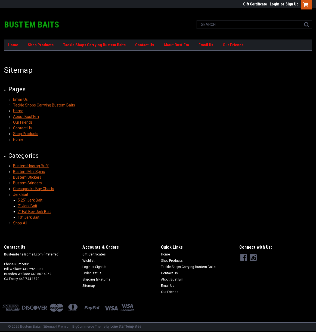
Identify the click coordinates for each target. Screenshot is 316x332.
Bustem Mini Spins (29, 171)
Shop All (20, 223)
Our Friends (233, 44)
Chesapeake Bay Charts (33, 189)
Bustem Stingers (27, 183)
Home (13, 44)
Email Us (206, 44)
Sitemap (88, 286)
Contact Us (144, 44)
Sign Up (292, 4)
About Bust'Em (176, 44)
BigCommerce (83, 326)
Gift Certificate (255, 4)
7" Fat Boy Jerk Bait (34, 211)
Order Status (91, 273)
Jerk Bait (20, 194)
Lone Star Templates (125, 326)
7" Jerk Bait (27, 206)
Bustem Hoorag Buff (31, 166)
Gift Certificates (94, 254)
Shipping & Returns (96, 279)
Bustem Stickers (27, 177)
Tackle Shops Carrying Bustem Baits (94, 44)
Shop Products (41, 44)
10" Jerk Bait (28, 217)
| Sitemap (48, 326)
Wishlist (88, 261)
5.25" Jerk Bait (30, 200)
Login (274, 4)
